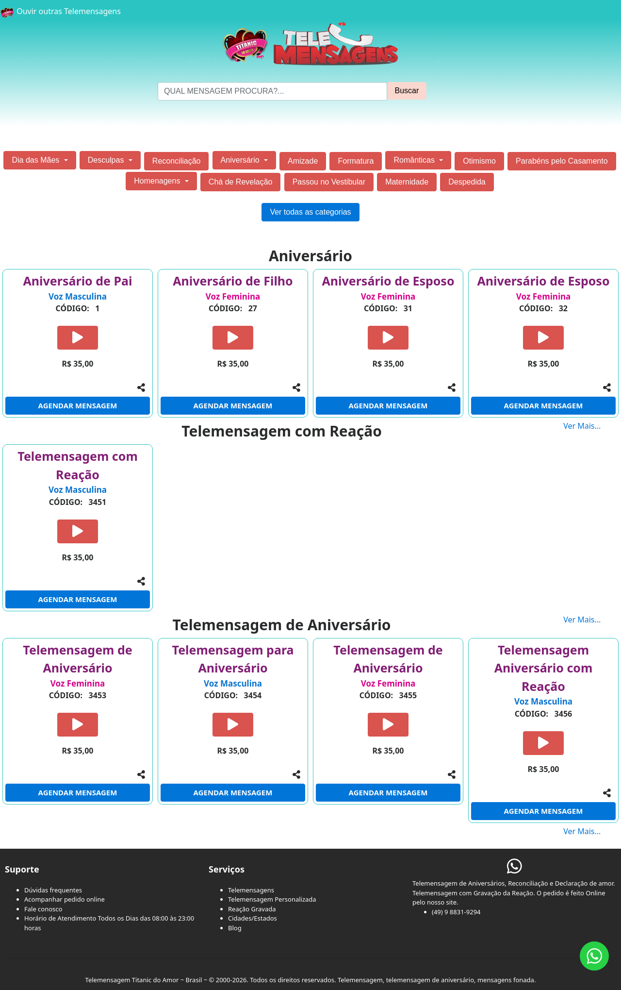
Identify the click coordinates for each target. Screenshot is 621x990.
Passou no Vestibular (329, 182)
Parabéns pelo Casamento (561, 161)
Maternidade (406, 182)
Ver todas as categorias (310, 212)
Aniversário (241, 160)
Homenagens (158, 181)
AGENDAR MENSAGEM (77, 405)
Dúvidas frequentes (53, 890)
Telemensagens (251, 890)
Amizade (303, 161)
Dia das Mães (36, 160)
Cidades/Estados (252, 918)
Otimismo (479, 161)
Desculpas (107, 160)
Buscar (407, 90)
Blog (235, 927)
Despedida (467, 182)
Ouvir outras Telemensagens (60, 11)
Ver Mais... (592, 425)
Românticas (415, 160)
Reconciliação (176, 161)
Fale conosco (43, 909)
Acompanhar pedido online (64, 899)
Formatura (356, 161)
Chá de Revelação (241, 182)
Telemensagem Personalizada (272, 899)
